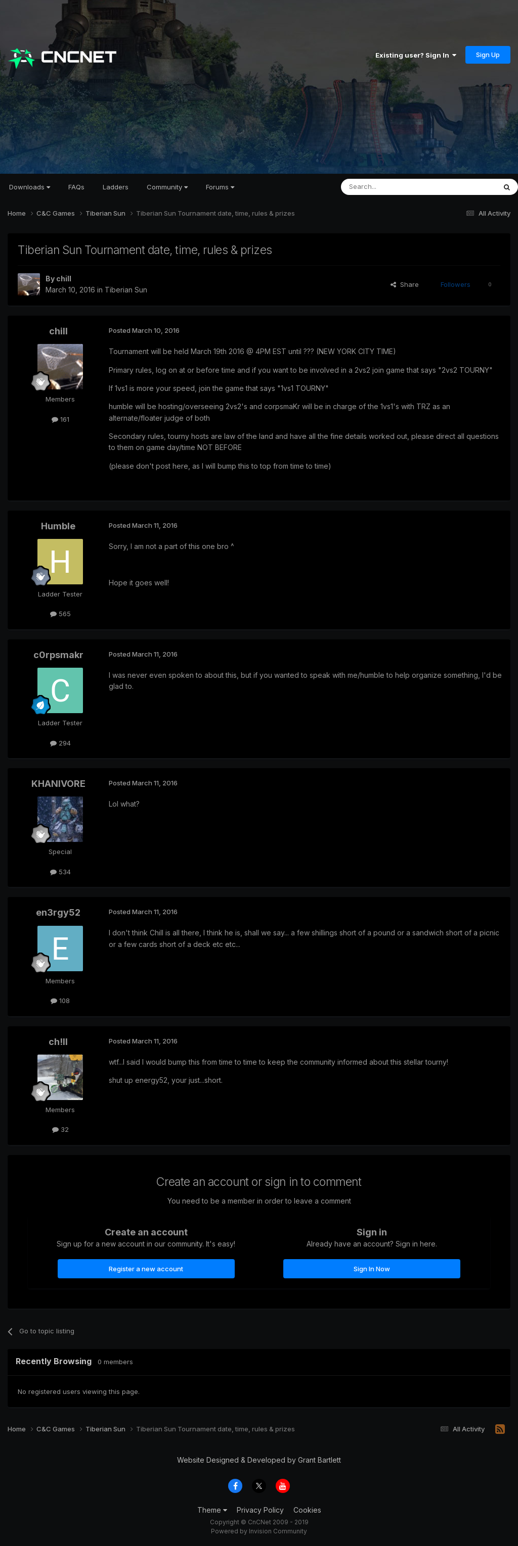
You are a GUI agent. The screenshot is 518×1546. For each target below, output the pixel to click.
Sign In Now (372, 1269)
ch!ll (58, 1041)
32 (60, 1129)
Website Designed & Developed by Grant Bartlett (259, 1460)
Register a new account (146, 1269)
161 (60, 419)
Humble (58, 526)
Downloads (29, 187)
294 (60, 743)
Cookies (307, 1510)
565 (60, 614)
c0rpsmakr (58, 655)
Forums (220, 187)
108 (60, 1000)
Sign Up (488, 55)
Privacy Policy (260, 1510)
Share (405, 284)
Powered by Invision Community (259, 1531)
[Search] (392, 187)
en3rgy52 (58, 912)
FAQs (76, 187)
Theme (212, 1510)
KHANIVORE (58, 783)
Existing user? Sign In (415, 55)
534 (60, 872)
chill (63, 278)
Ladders (115, 187)
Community (167, 187)
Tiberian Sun (126, 289)
